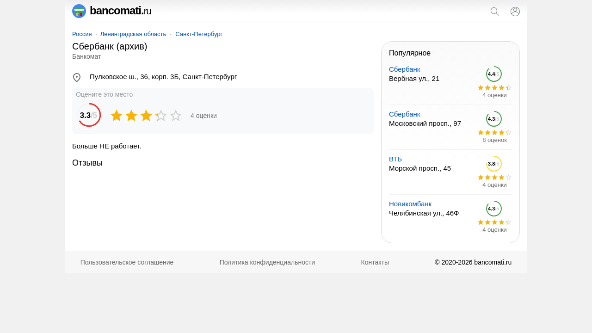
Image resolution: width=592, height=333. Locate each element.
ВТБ (395, 159)
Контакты (375, 262)
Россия (82, 34)
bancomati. (111, 10)
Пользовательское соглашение (127, 262)
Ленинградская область (133, 34)
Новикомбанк (410, 204)
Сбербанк (404, 69)
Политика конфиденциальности (267, 262)
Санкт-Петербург (198, 34)
